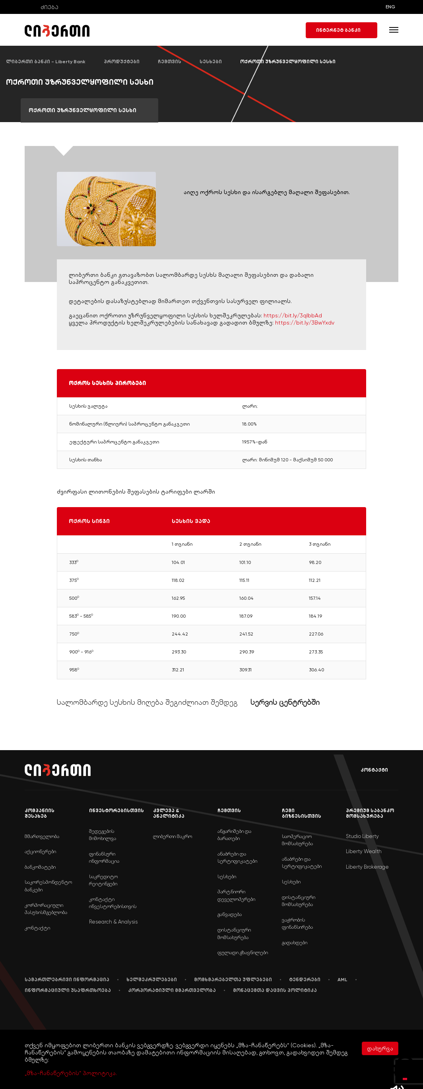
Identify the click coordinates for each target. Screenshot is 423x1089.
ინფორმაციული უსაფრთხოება (68, 990)
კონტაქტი (368, 770)
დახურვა (380, 1048)
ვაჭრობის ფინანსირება (297, 923)
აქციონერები (40, 851)
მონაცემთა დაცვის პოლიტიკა (275, 990)
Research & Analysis (113, 922)
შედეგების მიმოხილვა (102, 835)
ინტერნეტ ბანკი (341, 30)
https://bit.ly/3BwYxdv (304, 322)
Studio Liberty (362, 836)
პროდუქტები (122, 61)
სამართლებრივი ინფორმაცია (67, 979)
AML (342, 979)
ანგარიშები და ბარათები (234, 835)
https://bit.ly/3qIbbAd (293, 315)
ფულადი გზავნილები (242, 952)
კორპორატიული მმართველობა (172, 990)
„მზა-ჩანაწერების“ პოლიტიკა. (71, 1073)
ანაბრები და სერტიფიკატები (237, 857)
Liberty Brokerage (367, 867)
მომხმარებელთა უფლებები (233, 979)
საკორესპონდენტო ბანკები (48, 886)
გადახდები (294, 942)
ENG (390, 7)
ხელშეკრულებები (151, 979)
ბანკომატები (40, 867)
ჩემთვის (169, 61)
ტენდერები (304, 979)
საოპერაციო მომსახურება (297, 840)
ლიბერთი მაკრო (172, 836)
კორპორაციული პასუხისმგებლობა (46, 909)
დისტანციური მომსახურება (234, 933)
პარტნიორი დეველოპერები (236, 895)
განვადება (229, 914)
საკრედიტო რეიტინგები (103, 880)
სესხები (211, 61)
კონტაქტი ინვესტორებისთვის (112, 903)
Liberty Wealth (364, 851)
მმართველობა (42, 836)
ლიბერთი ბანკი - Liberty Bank (45, 61)
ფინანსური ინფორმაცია (104, 857)
